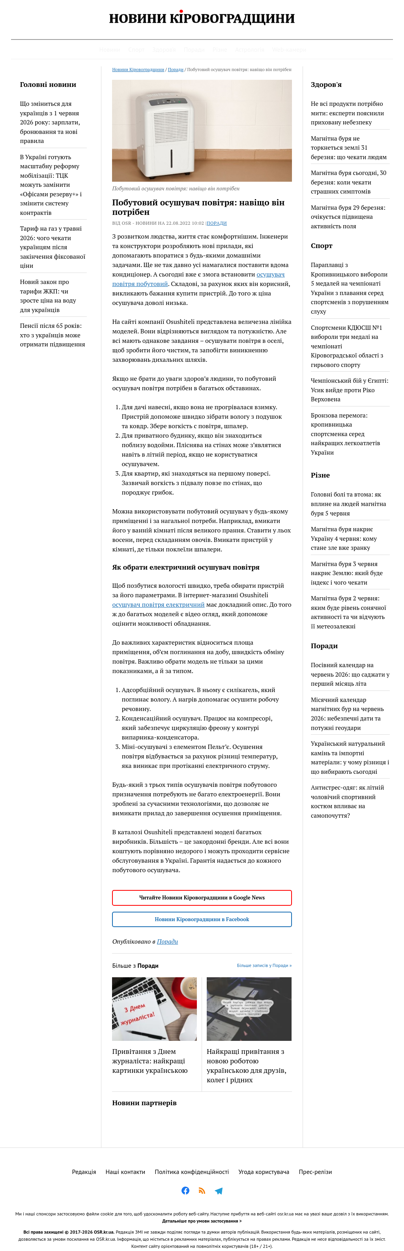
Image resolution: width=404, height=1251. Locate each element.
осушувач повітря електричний (158, 604)
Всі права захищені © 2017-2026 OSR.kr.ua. (68, 1232)
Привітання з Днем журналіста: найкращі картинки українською (149, 1060)
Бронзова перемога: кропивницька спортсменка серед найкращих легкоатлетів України (345, 433)
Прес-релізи (315, 1172)
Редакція (84, 1172)
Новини (109, 49)
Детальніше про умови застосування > (202, 1221)
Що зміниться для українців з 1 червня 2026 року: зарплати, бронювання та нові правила (50, 122)
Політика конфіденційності (192, 1172)
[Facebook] (185, 1192)
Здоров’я (164, 49)
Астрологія (249, 49)
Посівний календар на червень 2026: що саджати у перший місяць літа (350, 674)
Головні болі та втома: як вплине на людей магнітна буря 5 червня (348, 503)
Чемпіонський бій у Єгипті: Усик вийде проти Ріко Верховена (350, 389)
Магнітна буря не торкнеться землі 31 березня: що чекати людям (349, 147)
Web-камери (289, 49)
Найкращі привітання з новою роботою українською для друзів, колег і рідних (246, 1065)
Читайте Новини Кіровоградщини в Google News (202, 897)
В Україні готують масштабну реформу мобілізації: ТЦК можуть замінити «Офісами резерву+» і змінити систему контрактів (51, 184)
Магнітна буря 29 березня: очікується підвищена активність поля (348, 216)
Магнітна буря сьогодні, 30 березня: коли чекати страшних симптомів (348, 182)
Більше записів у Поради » (264, 965)
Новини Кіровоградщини (138, 69)
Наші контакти (126, 1172)
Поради (194, 49)
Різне (220, 49)
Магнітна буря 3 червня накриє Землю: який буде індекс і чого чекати (347, 573)
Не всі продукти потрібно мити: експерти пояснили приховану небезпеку (347, 113)
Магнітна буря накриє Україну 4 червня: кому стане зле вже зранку (344, 538)
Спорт (136, 49)
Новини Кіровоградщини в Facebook (202, 919)
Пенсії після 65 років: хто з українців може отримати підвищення (52, 335)
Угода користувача (264, 1172)
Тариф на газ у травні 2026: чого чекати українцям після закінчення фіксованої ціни (53, 246)
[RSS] (202, 1192)
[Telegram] (218, 1192)
